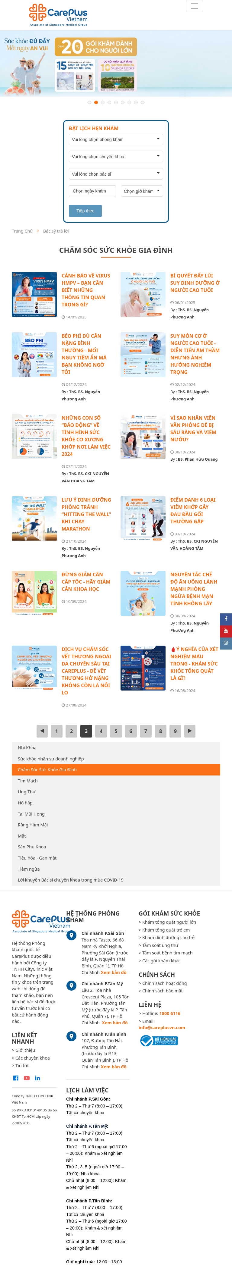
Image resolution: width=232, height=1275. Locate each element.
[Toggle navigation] (194, 6)
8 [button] (136, 102)
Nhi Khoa (27, 747)
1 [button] (89, 102)
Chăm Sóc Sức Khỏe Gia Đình (47, 769)
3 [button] (103, 102)
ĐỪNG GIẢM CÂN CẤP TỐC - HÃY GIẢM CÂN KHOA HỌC (86, 581)
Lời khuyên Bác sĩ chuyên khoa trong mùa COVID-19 (71, 880)
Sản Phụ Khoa (32, 847)
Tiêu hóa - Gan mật (37, 858)
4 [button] (109, 102)
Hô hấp (25, 803)
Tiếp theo (85, 210)
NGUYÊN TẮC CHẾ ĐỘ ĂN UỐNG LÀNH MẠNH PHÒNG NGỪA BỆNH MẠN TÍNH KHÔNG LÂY (194, 589)
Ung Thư (27, 791)
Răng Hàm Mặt (33, 825)
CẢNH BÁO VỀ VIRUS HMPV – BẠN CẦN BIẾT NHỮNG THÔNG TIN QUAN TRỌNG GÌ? (86, 290)
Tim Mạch (28, 781)
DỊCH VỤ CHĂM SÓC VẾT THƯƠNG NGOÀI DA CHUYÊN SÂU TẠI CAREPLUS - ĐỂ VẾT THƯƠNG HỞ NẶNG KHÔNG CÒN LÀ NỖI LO (86, 671)
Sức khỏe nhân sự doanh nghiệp (51, 759)
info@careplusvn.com (162, 1027)
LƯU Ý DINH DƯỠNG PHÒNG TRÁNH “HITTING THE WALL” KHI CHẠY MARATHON (86, 514)
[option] (116, 63)
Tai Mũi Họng (31, 814)
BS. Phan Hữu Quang (198, 459)
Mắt (22, 836)
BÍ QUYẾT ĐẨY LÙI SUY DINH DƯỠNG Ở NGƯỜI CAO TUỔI (195, 282)
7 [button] (129, 102)
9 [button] (142, 102)
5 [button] (116, 102)
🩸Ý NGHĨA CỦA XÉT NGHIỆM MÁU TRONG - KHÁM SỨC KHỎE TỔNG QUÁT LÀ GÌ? (194, 663)
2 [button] (96, 102)
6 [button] (122, 102)
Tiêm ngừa (29, 869)
